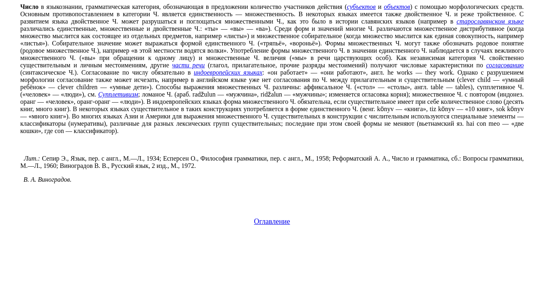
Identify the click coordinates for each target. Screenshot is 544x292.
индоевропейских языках (228, 72)
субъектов (361, 6)
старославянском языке (490, 21)
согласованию (505, 65)
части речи (188, 65)
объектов (397, 6)
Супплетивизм (118, 94)
